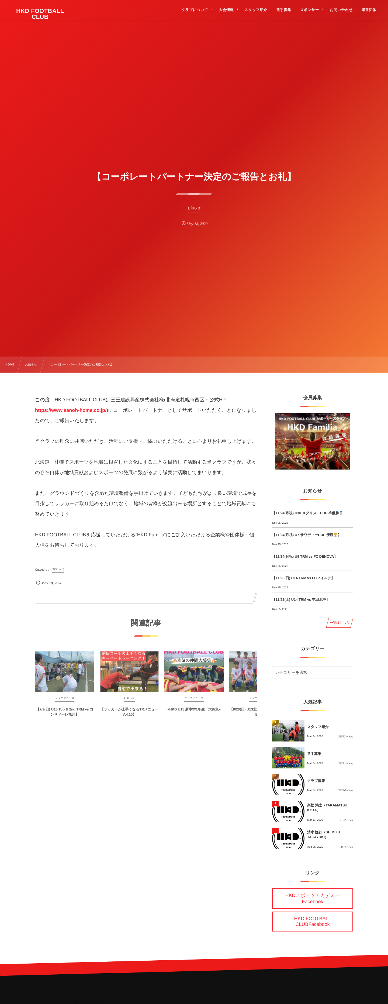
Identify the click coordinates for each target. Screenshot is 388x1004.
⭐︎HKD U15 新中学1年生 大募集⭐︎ (194, 713)
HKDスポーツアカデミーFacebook (312, 898)
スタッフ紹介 (317, 727)
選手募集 (314, 754)
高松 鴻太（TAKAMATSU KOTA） (327, 807)
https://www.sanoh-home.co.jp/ (70, 410)
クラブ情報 (316, 781)
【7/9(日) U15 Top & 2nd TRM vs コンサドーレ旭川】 (64, 715)
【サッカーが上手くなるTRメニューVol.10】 (129, 715)
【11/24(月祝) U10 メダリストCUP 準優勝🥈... (309, 513)
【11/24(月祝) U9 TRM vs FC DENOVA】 (304, 556)
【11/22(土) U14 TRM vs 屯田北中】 (301, 600)
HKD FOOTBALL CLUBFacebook (312, 921)
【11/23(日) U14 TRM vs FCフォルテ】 (303, 578)
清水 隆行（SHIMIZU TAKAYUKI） (323, 834)
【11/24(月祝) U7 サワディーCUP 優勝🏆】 (306, 535)
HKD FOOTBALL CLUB (40, 14)
